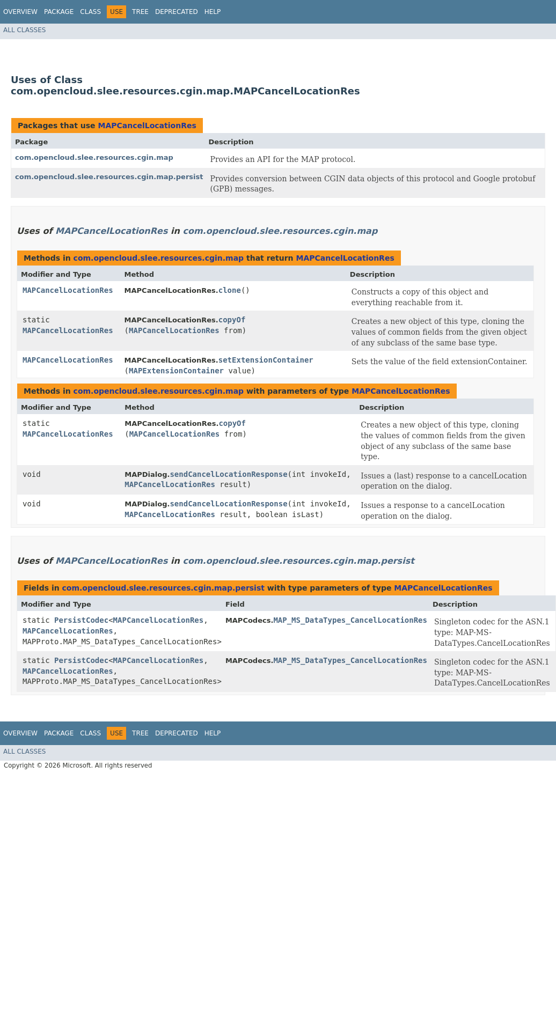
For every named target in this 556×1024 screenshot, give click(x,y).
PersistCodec (81, 620)
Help (212, 12)
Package (59, 12)
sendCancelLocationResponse (228, 474)
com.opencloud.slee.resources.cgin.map (94, 157)
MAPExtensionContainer (176, 370)
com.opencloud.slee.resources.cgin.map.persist (109, 177)
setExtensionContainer (265, 360)
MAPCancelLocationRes (147, 125)
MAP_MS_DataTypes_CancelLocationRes (350, 620)
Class (90, 12)
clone (229, 290)
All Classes (24, 30)
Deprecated (176, 12)
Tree (140, 12)
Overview (20, 12)
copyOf (232, 319)
